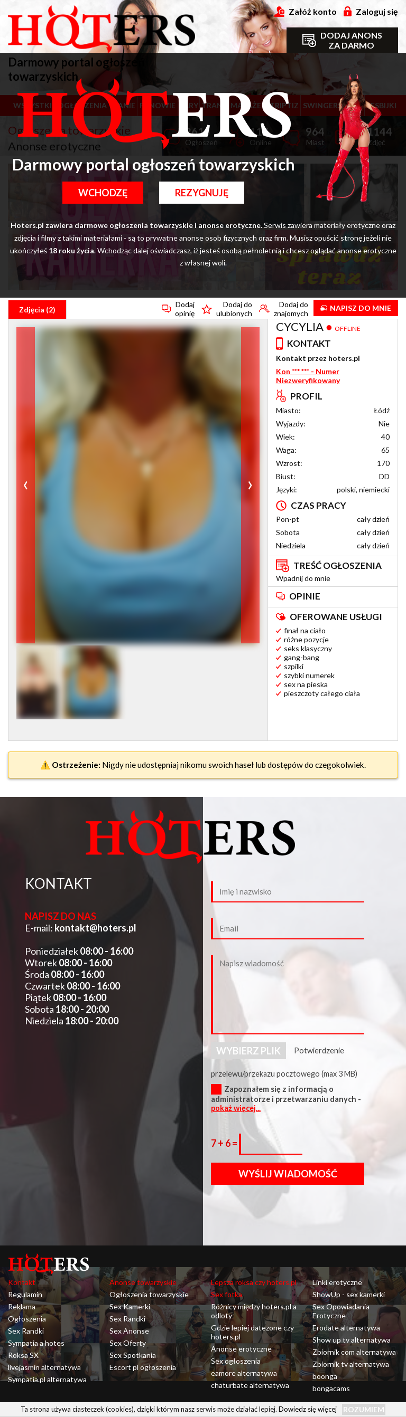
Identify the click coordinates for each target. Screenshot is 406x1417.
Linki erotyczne (337, 1282)
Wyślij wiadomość (287, 1174)
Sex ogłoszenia (236, 1360)
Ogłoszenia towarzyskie (149, 1294)
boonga (324, 1376)
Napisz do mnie (355, 307)
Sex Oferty (127, 1342)
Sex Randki (26, 1330)
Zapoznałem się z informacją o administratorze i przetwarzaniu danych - (286, 1098)
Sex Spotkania (132, 1355)
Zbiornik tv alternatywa (350, 1363)
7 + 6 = (225, 1143)
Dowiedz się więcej (308, 1409)
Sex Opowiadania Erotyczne (341, 1311)
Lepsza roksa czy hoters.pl (254, 1282)
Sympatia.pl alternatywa (47, 1379)
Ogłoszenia (27, 1318)
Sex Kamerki (129, 1306)
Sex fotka (226, 1294)
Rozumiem (363, 1409)
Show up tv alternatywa (351, 1339)
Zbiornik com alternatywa (354, 1351)
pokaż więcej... (236, 1108)
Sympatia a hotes (36, 1342)
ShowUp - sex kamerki (348, 1294)
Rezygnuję (201, 192)
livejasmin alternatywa (44, 1367)
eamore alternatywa (244, 1372)
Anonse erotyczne (241, 1348)
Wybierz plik (248, 1051)
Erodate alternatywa (346, 1327)
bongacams (331, 1388)
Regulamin (25, 1294)
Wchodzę (102, 192)
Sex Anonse (129, 1330)
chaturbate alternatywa (250, 1385)
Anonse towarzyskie (143, 1282)
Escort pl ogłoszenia (142, 1367)
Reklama (21, 1306)
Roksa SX (23, 1355)
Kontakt (21, 1282)
